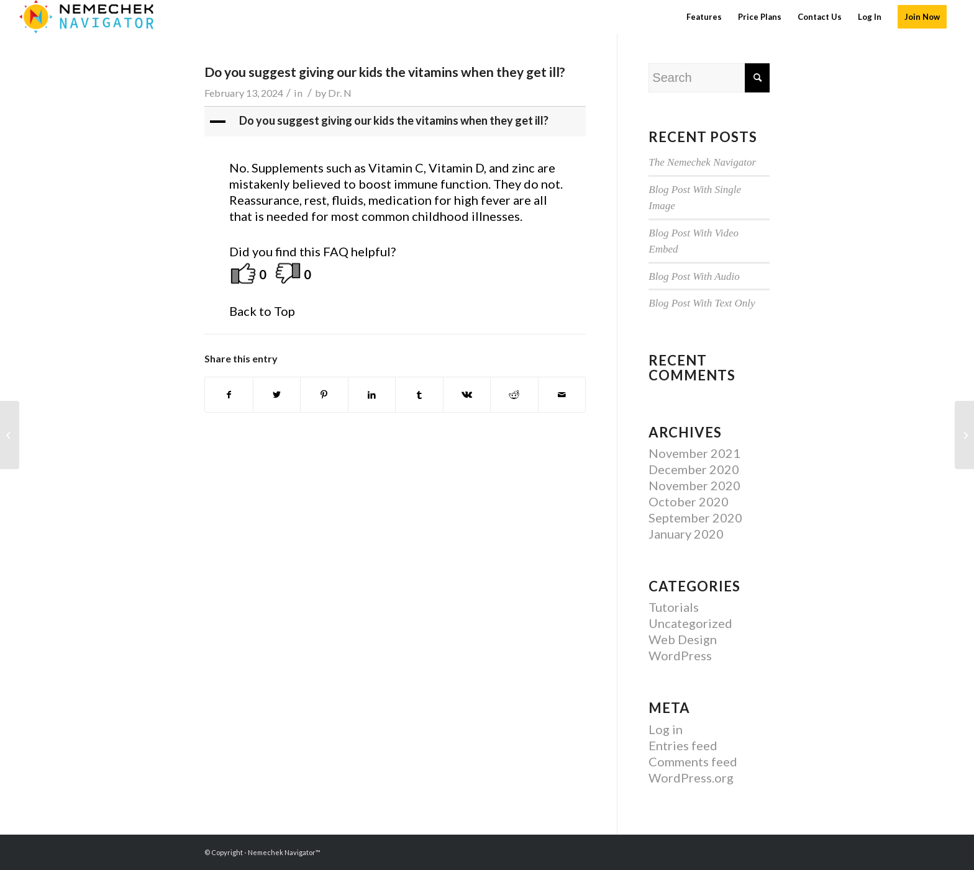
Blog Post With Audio (694, 276)
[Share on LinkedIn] (372, 394)
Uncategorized (690, 623)
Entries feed (683, 745)
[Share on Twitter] (277, 394)
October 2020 (689, 501)
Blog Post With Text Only (702, 303)
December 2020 (694, 469)
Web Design (683, 639)
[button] (396, 122)
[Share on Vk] (467, 394)
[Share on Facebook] (229, 394)
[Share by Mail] (562, 394)
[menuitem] (704, 17)
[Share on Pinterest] (324, 394)
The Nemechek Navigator (702, 162)
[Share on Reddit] (514, 394)
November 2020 (694, 485)
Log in (666, 729)
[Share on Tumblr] (419, 394)
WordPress (680, 655)
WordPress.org (691, 777)
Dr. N (340, 93)
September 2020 (695, 517)
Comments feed (693, 761)
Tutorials (674, 606)
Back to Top (262, 310)
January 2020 (686, 533)
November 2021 (694, 453)
